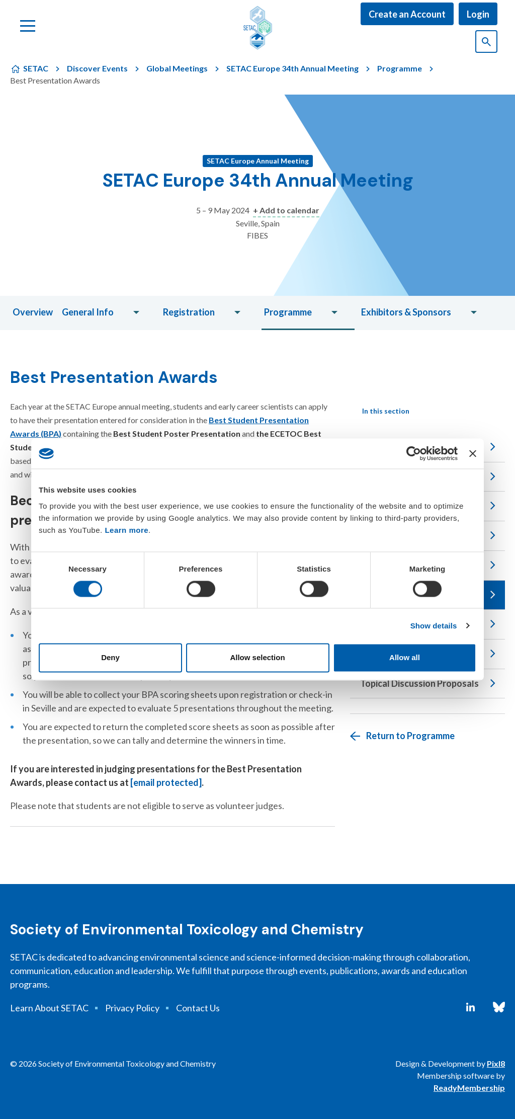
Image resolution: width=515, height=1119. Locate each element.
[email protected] (166, 782)
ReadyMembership (469, 1087)
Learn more (126, 530)
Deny (110, 658)
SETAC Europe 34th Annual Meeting (292, 68)
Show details (433, 625)
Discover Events (97, 68)
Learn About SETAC (49, 1007)
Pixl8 (496, 1063)
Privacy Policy (132, 1007)
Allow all (404, 658)
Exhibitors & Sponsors (406, 311)
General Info (88, 311)
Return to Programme (410, 735)
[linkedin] (470, 1007)
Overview (33, 311)
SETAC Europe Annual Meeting (258, 160)
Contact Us (198, 1007)
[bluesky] (499, 1007)
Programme (399, 68)
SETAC (35, 68)
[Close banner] (472, 453)
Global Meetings (177, 68)
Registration (189, 311)
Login (478, 14)
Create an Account (407, 14)
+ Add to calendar (286, 210)
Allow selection (257, 658)
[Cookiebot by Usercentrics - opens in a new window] (414, 453)
